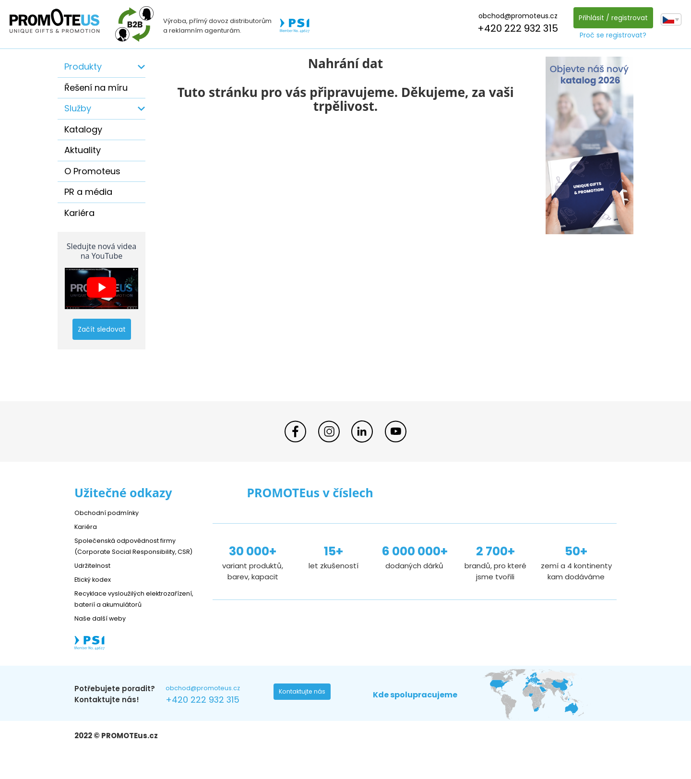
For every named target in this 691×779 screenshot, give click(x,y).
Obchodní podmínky (110, 512)
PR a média (88, 192)
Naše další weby (103, 640)
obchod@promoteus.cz (515, 16)
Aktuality (82, 150)
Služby (77, 108)
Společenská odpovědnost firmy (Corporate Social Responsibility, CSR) (132, 551)
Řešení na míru (96, 88)
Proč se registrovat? (610, 35)
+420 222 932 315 (515, 28)
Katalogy (83, 129)
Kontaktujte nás (305, 716)
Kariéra (79, 213)
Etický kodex (95, 590)
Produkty (83, 66)
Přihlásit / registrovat (610, 18)
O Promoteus (92, 171)
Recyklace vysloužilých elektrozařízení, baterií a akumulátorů (117, 615)
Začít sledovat (102, 329)
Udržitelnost (95, 576)
